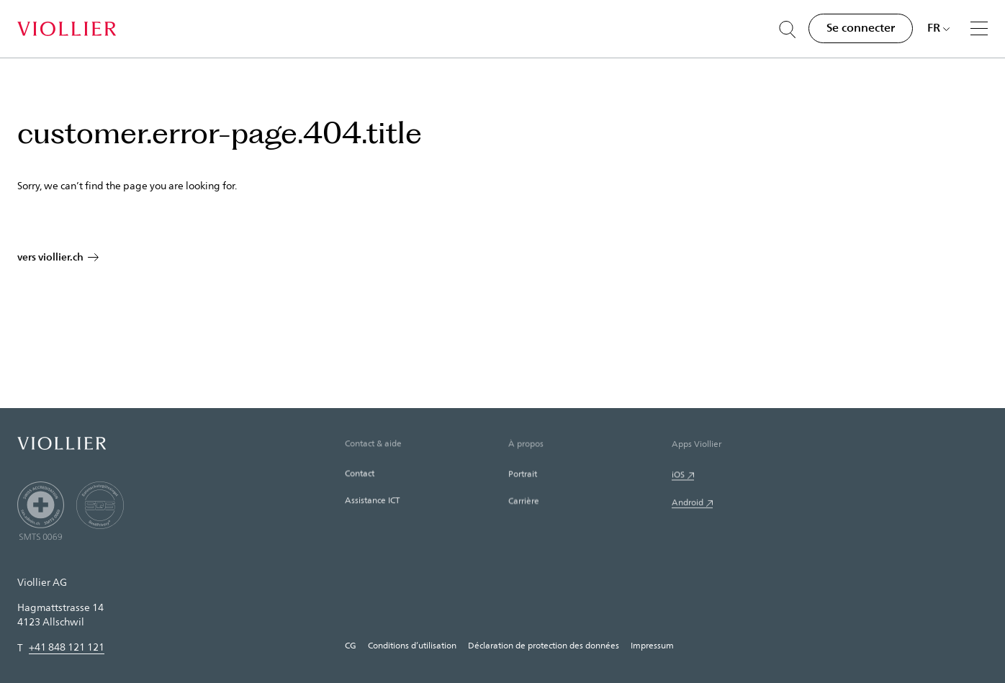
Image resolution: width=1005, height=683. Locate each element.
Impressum (652, 645)
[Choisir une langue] (938, 27)
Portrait (522, 477)
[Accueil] (66, 29)
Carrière (523, 504)
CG (350, 645)
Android (687, 507)
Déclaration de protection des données (543, 645)
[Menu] (979, 28)
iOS (678, 478)
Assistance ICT (372, 503)
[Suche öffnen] (787, 29)
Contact (359, 475)
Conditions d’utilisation (412, 645)
